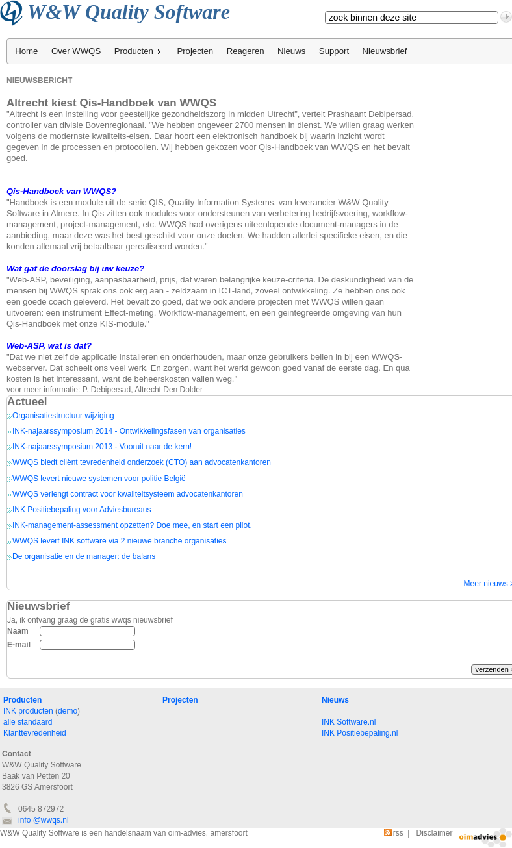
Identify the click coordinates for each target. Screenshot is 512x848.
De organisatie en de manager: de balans (83, 556)
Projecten (180, 700)
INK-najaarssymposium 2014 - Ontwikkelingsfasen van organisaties (129, 431)
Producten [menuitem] (139, 51)
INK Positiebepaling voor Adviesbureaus (81, 509)
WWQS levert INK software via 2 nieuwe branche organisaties (119, 540)
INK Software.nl (349, 722)
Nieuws (335, 700)
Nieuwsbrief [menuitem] (385, 51)
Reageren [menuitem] (245, 51)
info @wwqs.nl (43, 820)
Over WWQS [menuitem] (76, 51)
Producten (22, 700)
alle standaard (27, 722)
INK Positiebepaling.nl (360, 733)
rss (393, 833)
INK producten (28, 711)
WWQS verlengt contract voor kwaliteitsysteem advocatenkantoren (127, 494)
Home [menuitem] (26, 51)
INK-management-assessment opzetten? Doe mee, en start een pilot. (132, 525)
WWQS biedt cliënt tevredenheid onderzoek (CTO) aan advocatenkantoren (141, 462)
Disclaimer (434, 833)
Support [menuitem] (334, 51)
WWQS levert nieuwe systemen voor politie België (99, 478)
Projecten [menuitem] (195, 51)
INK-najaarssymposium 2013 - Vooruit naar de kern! (102, 446)
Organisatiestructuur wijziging (63, 415)
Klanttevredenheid (34, 733)
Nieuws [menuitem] (291, 51)
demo (67, 711)
